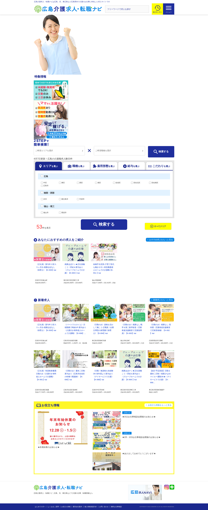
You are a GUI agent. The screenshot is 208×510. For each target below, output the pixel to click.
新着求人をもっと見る (163, 300)
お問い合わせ (103, 506)
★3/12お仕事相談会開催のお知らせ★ (139, 417)
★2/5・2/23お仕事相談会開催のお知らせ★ (141, 437)
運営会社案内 (77, 506)
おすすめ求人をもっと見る (161, 240)
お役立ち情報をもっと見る (159, 405)
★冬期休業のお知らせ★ (48, 447)
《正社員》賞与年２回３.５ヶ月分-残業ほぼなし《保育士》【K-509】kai (46, 267)
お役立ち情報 (66, 506)
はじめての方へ (40, 506)
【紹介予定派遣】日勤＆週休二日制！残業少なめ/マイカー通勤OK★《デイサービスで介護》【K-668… (160, 376)
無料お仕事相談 (116, 506)
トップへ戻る (187, 503)
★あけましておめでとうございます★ (139, 453)
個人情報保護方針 (90, 506)
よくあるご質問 (53, 506)
